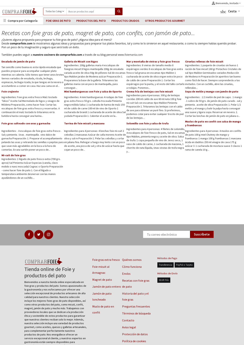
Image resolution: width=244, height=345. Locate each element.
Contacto (128, 320)
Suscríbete (202, 234)
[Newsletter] (166, 234)
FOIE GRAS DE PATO (58, 20)
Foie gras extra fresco (106, 260)
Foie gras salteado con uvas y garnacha (26, 123)
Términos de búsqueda (136, 313)
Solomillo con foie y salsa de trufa (147, 123)
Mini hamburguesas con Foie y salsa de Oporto (93, 91)
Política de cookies (134, 341)
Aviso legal (129, 327)
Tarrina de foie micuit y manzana (84, 123)
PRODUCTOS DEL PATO (91, 20)
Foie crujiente (10, 91)
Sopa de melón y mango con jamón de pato (211, 91)
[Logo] (21, 11)
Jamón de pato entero (106, 286)
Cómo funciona (132, 266)
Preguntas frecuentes (136, 306)
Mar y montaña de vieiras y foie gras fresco (153, 61)
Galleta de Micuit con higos (81, 61)
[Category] (54, 11)
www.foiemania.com (130, 54)
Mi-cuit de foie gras (14, 155)
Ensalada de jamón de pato (18, 61)
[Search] (90, 11)
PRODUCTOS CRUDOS (125, 20)
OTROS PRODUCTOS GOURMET (165, 20)
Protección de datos (135, 334)
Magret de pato (102, 279)
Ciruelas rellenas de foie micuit (204, 61)
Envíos (126, 273)
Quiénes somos (132, 260)
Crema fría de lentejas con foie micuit (149, 91)
